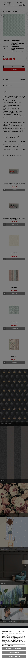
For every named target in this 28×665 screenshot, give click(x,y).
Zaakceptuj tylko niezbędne (14, 648)
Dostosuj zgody (14, 652)
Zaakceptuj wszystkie (14, 656)
